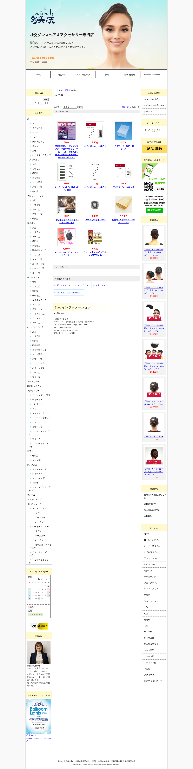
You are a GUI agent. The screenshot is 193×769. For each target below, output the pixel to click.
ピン (34, 422)
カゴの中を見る (151, 99)
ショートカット (151, 601)
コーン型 (36, 273)
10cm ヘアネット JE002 (95, 220)
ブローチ (36, 439)
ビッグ (35, 132)
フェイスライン (151, 583)
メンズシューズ (39, 508)
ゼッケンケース (63, 285)
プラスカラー (33, 381)
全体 (146, 607)
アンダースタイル (152, 558)
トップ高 (36, 255)
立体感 (147, 595)
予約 (107, 75)
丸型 (34, 164)
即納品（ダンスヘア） (154, 681)
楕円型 (35, 173)
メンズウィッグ (34, 499)
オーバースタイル (152, 546)
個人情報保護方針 (152, 510)
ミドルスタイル (151, 552)
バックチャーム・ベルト (40, 445)
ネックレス (37, 409)
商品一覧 (62, 75)
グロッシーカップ (35, 196)
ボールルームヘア (35, 327)
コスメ (30, 451)
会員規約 (148, 516)
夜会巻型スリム (39, 250)
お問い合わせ (129, 75)
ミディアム (37, 128)
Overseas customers (151, 75)
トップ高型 (37, 182)
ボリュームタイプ (152, 576)
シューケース (83, 285)
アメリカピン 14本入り (123, 187)
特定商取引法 (117, 761)
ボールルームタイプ (41, 155)
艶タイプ (148, 570)
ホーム (39, 75)
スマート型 (37, 187)
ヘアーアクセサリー (41, 418)
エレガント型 (38, 264)
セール (147, 534)
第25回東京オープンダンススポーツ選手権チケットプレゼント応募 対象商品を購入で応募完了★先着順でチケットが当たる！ (66, 152)
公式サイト (31, 735)
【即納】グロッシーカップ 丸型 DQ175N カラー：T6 (154, 290)
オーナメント (33, 119)
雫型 (146, 626)
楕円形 (147, 619)
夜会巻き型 (149, 638)
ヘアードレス (33, 277)
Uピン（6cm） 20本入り (95, 187)
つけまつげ (37, 404)
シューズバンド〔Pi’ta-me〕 (69, 292)
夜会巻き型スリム (152, 644)
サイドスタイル (151, 564)
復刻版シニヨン (34, 386)
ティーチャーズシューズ (40, 553)
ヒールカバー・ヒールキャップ (41, 546)
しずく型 (36, 169)
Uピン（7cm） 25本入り (95, 146)
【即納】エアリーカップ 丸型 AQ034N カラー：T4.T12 (153, 472)
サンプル (31, 495)
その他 (35, 191)
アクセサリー (33, 390)
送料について (150, 504)
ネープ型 (36, 209)
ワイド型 (36, 377)
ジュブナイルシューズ (40, 561)
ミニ (34, 123)
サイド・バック (151, 589)
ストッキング (101, 285)
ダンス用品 (64, 90)
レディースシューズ (41, 526)
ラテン (38, 513)
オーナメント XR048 (153, 436)
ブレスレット (38, 413)
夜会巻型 (36, 178)
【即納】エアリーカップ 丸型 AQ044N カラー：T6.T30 (153, 252)
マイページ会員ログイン (155, 105)
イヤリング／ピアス (41, 395)
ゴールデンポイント (153, 540)
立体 (34, 150)
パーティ (39, 522)
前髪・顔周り (38, 141)
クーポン (148, 111)
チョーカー (37, 399)
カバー (35, 137)
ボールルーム (41, 517)
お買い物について (84, 75)
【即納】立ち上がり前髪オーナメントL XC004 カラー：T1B (154, 366)
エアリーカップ (34, 159)
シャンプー (37, 460)
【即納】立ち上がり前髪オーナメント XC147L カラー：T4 (154, 328)
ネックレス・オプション (40, 433)
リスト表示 (126, 107)
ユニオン (31, 223)
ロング (35, 146)
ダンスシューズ (34, 504)
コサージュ (37, 427)
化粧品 (35, 455)
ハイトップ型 (38, 268)
